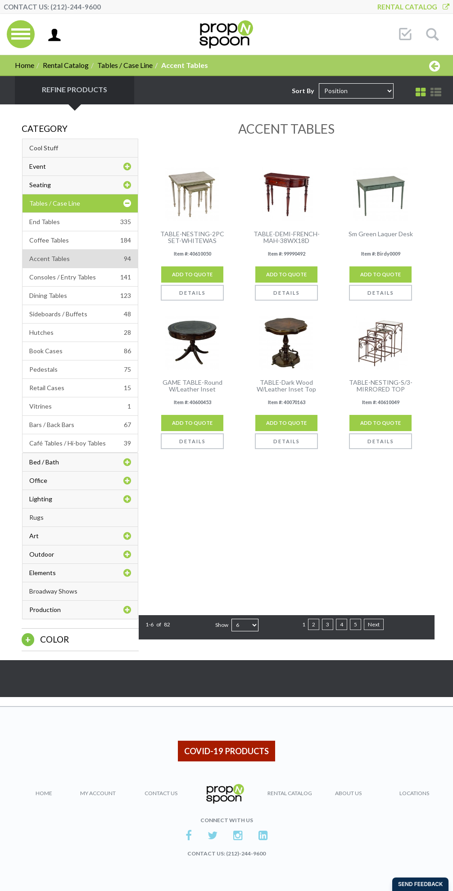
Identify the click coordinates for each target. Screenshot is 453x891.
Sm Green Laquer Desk (381, 233)
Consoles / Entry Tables (80, 277)
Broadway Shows (53, 591)
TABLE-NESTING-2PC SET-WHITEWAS (192, 237)
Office (80, 480)
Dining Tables (80, 295)
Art (80, 535)
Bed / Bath (80, 462)
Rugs (36, 517)
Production (80, 609)
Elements (80, 572)
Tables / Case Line (125, 65)
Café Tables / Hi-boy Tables (80, 443)
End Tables (80, 221)
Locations (414, 793)
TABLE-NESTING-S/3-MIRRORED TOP (380, 386)
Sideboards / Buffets (80, 314)
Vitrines (80, 406)
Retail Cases (80, 387)
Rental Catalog (413, 7)
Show (221, 624)
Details (192, 293)
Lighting (80, 499)
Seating (80, 184)
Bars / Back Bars (80, 424)
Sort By (303, 90)
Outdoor (80, 554)
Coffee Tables (80, 240)
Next (374, 624)
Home (24, 65)
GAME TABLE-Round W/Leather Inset (192, 386)
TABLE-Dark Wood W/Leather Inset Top (286, 386)
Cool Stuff (43, 148)
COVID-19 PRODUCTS (226, 751)
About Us (348, 793)
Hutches (80, 332)
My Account (98, 793)
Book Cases (80, 351)
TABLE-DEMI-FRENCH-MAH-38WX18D (287, 237)
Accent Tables (80, 258)
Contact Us (161, 793)
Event (80, 166)
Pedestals (80, 369)
